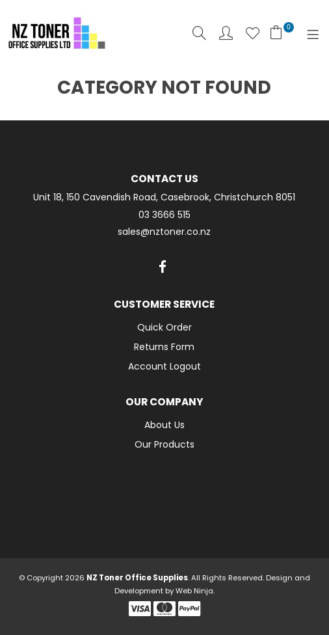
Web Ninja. (195, 591)
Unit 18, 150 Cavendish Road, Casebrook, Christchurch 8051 (164, 197)
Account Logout (164, 366)
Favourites (252, 33)
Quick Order (164, 327)
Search (199, 33)
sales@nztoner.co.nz (164, 231)
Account (226, 33)
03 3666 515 (164, 215)
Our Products (164, 444)
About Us (164, 424)
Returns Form (164, 346)
